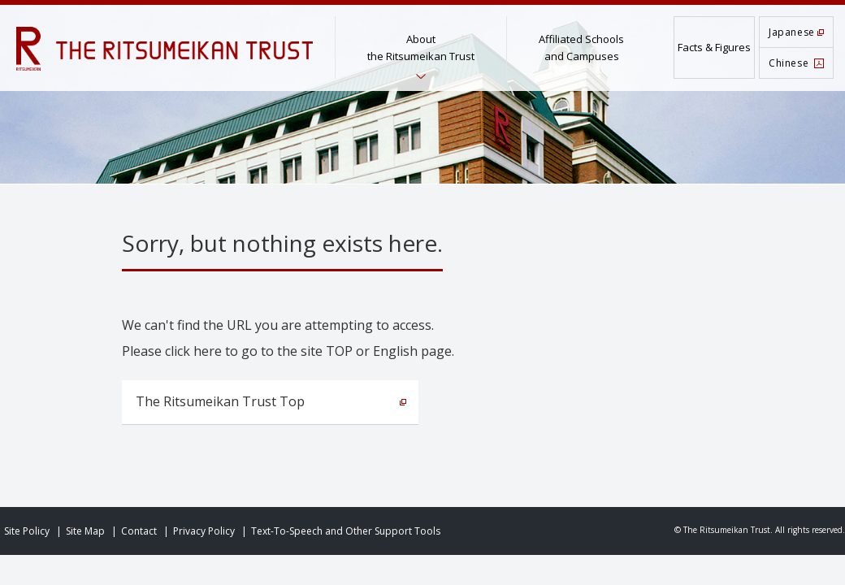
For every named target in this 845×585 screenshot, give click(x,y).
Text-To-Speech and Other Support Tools (345, 531)
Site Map (85, 531)
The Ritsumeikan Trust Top (220, 401)
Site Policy (27, 531)
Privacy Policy (204, 531)
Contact (139, 531)
